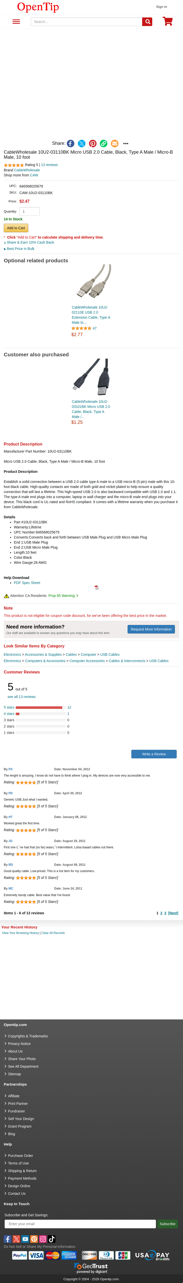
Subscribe (167, 1224)
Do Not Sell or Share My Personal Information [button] (39, 1247)
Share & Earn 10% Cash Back (29, 242)
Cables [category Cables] (71, 654)
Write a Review (154, 754)
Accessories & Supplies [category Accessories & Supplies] (43, 654)
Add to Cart (16, 228)
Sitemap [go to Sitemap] (14, 1074)
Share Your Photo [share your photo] (22, 1059)
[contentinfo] (38, 7)
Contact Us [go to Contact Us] (16, 1194)
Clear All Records (53, 933)
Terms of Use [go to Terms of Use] (18, 1163)
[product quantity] (29, 211)
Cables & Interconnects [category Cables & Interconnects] (127, 661)
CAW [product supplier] (34, 175)
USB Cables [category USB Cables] (109, 654)
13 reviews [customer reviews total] (49, 165)
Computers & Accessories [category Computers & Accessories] (45, 661)
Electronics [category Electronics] (12, 654)
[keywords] (87, 21)
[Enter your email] (80, 1224)
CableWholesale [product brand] (27, 170)
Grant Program (20, 1126)
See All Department (15, 21)
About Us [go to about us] (15, 1051)
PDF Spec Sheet (27, 583)
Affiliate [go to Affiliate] (14, 1096)
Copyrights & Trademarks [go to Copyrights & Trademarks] (28, 1036)
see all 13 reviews (22, 697)
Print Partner (18, 1104)
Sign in (161, 7)
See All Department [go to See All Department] (23, 1066)
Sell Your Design (21, 1119)
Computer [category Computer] (88, 654)
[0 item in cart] (168, 23)
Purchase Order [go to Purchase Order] (20, 1156)
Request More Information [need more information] (151, 629)
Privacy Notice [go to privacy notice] (19, 1044)
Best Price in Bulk (19, 249)
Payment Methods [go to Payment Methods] (22, 1178)
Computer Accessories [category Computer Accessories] (87, 661)
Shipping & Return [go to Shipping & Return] (22, 1171)
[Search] (147, 21)
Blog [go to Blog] (11, 1134)
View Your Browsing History (20, 933)
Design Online (19, 1186)
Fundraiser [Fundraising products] (16, 1111)
